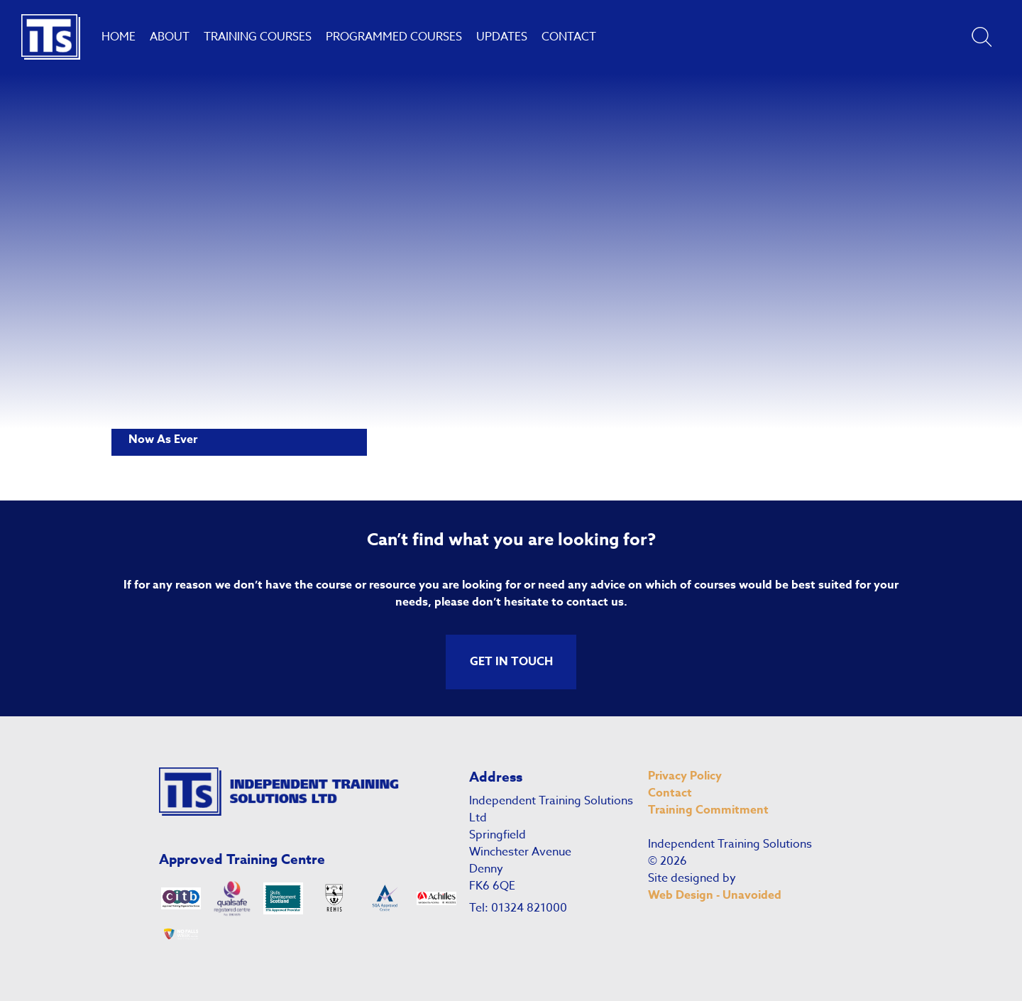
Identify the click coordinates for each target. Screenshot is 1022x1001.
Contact (569, 36)
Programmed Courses (394, 36)
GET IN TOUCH (511, 661)
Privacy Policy (685, 775)
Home (118, 36)
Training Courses (258, 36)
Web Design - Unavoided (714, 895)
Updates (501, 36)
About (169, 36)
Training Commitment (708, 810)
